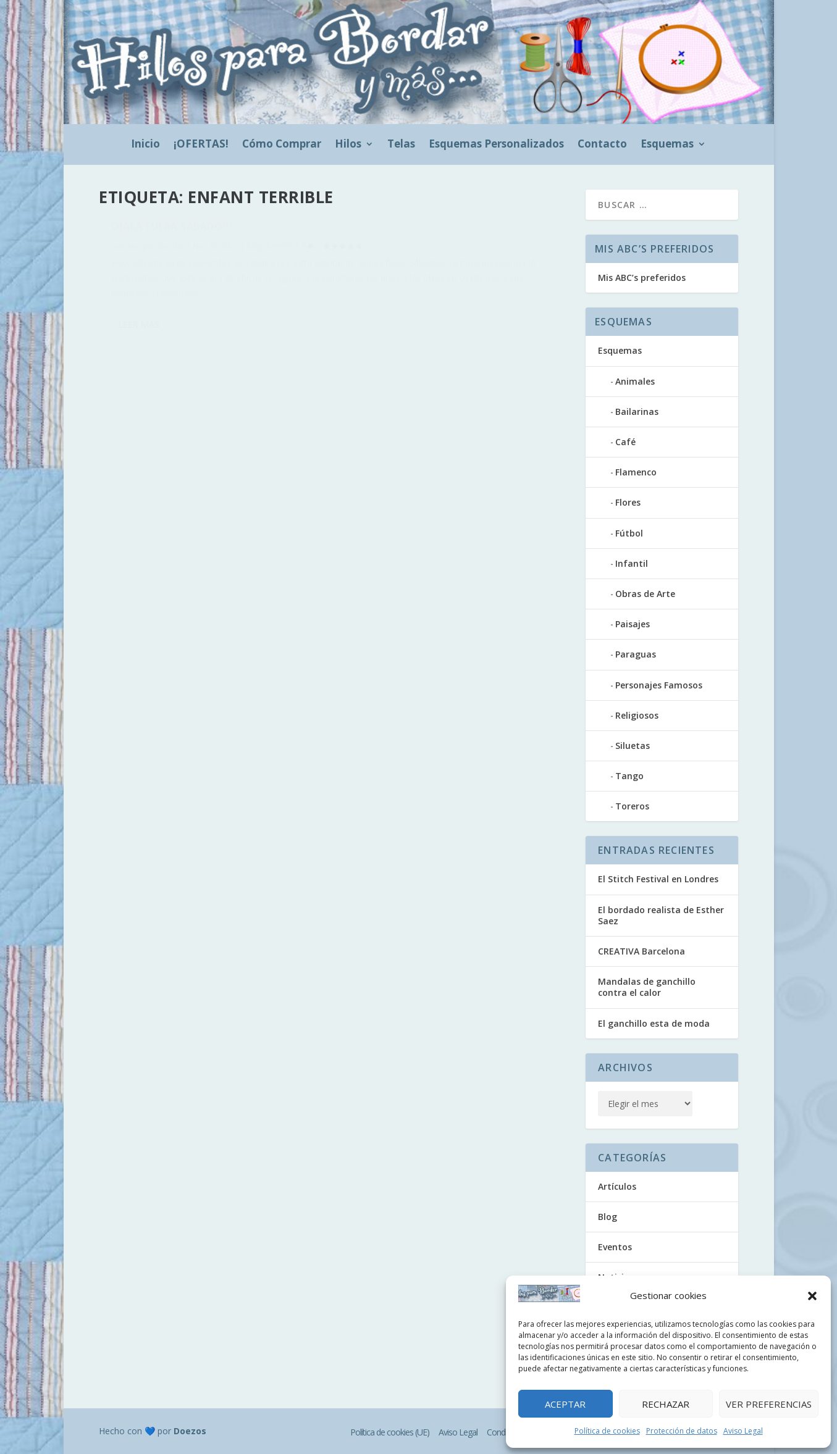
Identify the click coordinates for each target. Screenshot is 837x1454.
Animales (635, 381)
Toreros (632, 806)
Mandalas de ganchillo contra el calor (647, 987)
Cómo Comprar (281, 145)
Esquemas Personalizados (496, 145)
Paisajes (632, 624)
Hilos (348, 145)
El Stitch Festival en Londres (658, 879)
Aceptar (565, 1404)
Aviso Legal (743, 1431)
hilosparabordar (155, 253)
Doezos (190, 1431)
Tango (629, 776)
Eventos (279, 253)
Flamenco (636, 472)
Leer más (139, 374)
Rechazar (665, 1404)
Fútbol (629, 533)
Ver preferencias (769, 1404)
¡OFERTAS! (201, 145)
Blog (254, 253)
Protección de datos (681, 1431)
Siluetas (632, 745)
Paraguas (635, 654)
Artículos (617, 1186)
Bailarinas (636, 411)
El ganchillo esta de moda (654, 1023)
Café (625, 442)
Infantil (631, 563)
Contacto (602, 145)
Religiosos (636, 715)
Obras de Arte (645, 594)
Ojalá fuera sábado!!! (172, 233)
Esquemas (667, 145)
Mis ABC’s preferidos (642, 277)
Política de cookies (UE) (389, 1432)
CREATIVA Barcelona (641, 951)
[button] (812, 1296)
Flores (628, 502)
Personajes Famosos (658, 685)
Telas (401, 145)
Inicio (145, 145)
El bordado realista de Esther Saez (661, 915)
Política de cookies (607, 1431)
